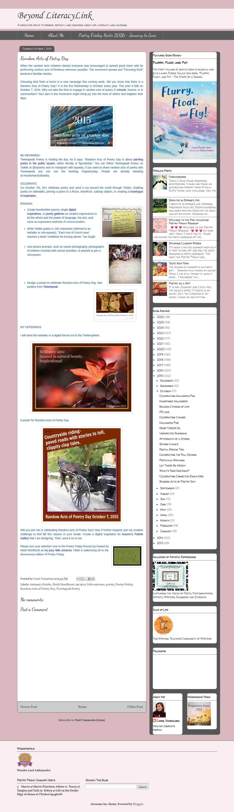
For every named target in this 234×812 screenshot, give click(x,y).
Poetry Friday (124, 584)
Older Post (135, 707)
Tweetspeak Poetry (68, 589)
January (166, 531)
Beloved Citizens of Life (174, 406)
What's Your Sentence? (174, 471)
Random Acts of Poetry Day (37, 589)
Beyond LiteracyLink (54, 15)
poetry (110, 584)
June (163, 504)
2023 (160, 333)
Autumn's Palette (40, 584)
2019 (160, 354)
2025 (161, 322)
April (164, 515)
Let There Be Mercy (172, 465)
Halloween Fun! (169, 423)
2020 (161, 349)
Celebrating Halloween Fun (177, 396)
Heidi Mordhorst (63, 584)
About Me (56, 35)
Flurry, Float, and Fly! (170, 62)
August (165, 494)
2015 (160, 376)
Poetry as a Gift (179, 283)
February (166, 525)
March (165, 520)
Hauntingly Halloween (173, 401)
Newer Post (28, 707)
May (163, 509)
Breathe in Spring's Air (184, 200)
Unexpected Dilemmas (173, 433)
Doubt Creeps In (169, 428)
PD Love (164, 412)
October (166, 391)
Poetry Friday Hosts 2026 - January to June (117, 35)
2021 (160, 344)
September (167, 488)
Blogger (138, 804)
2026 (161, 317)
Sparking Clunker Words (185, 243)
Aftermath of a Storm (174, 439)
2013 (160, 543)
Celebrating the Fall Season (177, 454)
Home (29, 35)
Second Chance (168, 444)
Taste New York (179, 263)
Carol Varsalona (168, 721)
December (167, 380)
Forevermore (177, 177)
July (163, 499)
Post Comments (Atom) (90, 720)
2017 (160, 365)
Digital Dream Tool (171, 449)
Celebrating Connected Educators (181, 476)
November (167, 386)
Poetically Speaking (172, 460)
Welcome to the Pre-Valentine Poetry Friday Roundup (189, 221)
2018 (160, 360)
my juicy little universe (58, 550)
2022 (160, 338)
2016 (160, 370)
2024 (161, 327)
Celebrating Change (172, 417)
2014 (160, 538)
